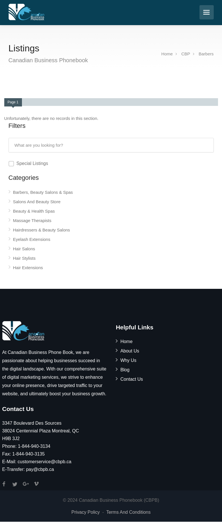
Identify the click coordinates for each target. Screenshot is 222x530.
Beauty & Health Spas (34, 211)
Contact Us (131, 379)
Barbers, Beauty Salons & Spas (43, 192)
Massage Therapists (32, 220)
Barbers (206, 53)
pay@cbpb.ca (40, 469)
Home (167, 53)
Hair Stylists (24, 258)
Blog (124, 369)
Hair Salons (24, 248)
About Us (129, 350)
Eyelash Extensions (31, 239)
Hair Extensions (28, 267)
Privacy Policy (85, 512)
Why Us (128, 360)
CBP (185, 53)
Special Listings (32, 163)
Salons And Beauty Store (37, 201)
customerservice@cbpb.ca (45, 461)
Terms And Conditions (128, 512)
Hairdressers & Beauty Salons (41, 229)
